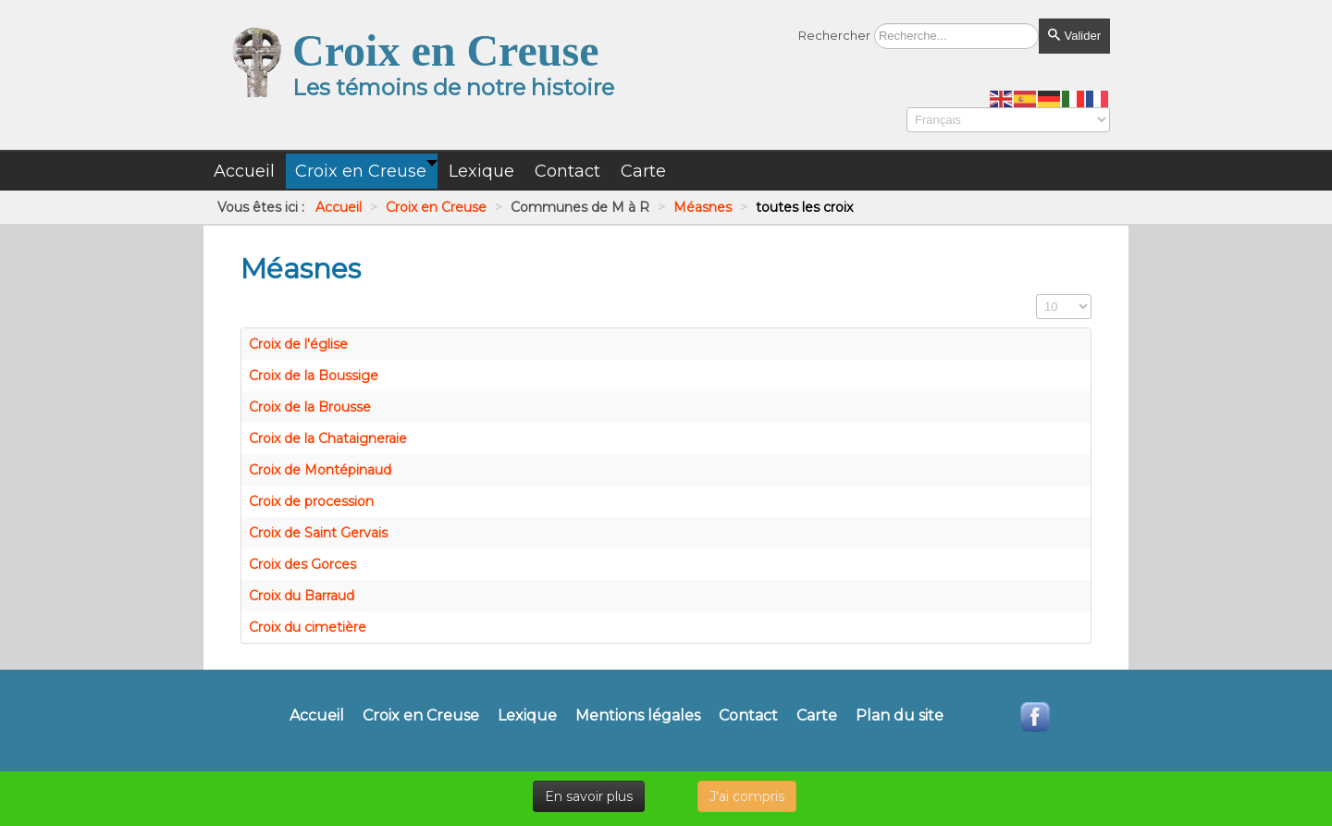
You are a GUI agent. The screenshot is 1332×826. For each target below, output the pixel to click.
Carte (816, 716)
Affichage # (1036, 294)
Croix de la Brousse (310, 407)
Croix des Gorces (302, 564)
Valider (1074, 36)
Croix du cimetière (307, 627)
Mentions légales (637, 716)
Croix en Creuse (421, 716)
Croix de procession (311, 501)
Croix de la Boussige (313, 375)
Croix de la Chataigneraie (328, 438)
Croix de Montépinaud (320, 470)
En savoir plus (589, 796)
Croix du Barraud (301, 595)
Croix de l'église (298, 344)
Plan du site (900, 716)
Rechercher (834, 35)
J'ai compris (746, 796)
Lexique (527, 716)
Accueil (317, 716)
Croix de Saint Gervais (318, 532)
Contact (748, 716)
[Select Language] (1008, 119)
